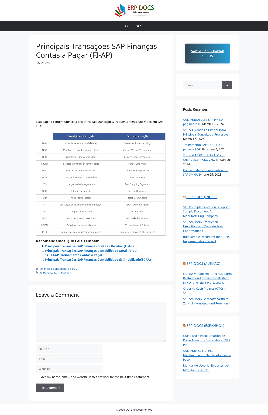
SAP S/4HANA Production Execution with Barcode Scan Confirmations (203, 226)
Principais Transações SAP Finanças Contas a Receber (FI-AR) (89, 246)
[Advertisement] (101, 89)
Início (126, 26)
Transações (64, 272)
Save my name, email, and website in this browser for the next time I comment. (95, 377)
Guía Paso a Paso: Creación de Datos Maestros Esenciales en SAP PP (207, 340)
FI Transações (48, 272)
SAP (142, 26)
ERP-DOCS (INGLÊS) (202, 196)
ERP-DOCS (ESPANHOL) (205, 325)
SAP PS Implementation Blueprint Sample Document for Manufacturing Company (206, 211)
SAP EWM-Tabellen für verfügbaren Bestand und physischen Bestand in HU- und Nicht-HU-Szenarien (207, 278)
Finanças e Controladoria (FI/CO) (59, 268)
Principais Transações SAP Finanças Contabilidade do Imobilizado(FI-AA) (98, 260)
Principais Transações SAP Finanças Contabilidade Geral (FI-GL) (91, 251)
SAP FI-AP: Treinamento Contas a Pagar (73, 255)
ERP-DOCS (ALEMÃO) (203, 263)
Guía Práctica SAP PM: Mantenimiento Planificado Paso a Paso (207, 355)
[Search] (227, 85)
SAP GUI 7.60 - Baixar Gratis (207, 53)
